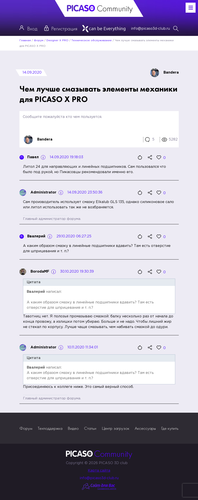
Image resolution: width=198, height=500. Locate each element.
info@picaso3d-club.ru (150, 28)
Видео (73, 428)
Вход (32, 28)
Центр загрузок (115, 428)
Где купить (170, 428)
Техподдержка (50, 428)
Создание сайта (106, 489)
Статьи (90, 428)
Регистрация (64, 28)
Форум (25, 428)
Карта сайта (99, 470)
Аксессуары (145, 428)
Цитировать (140, 157)
